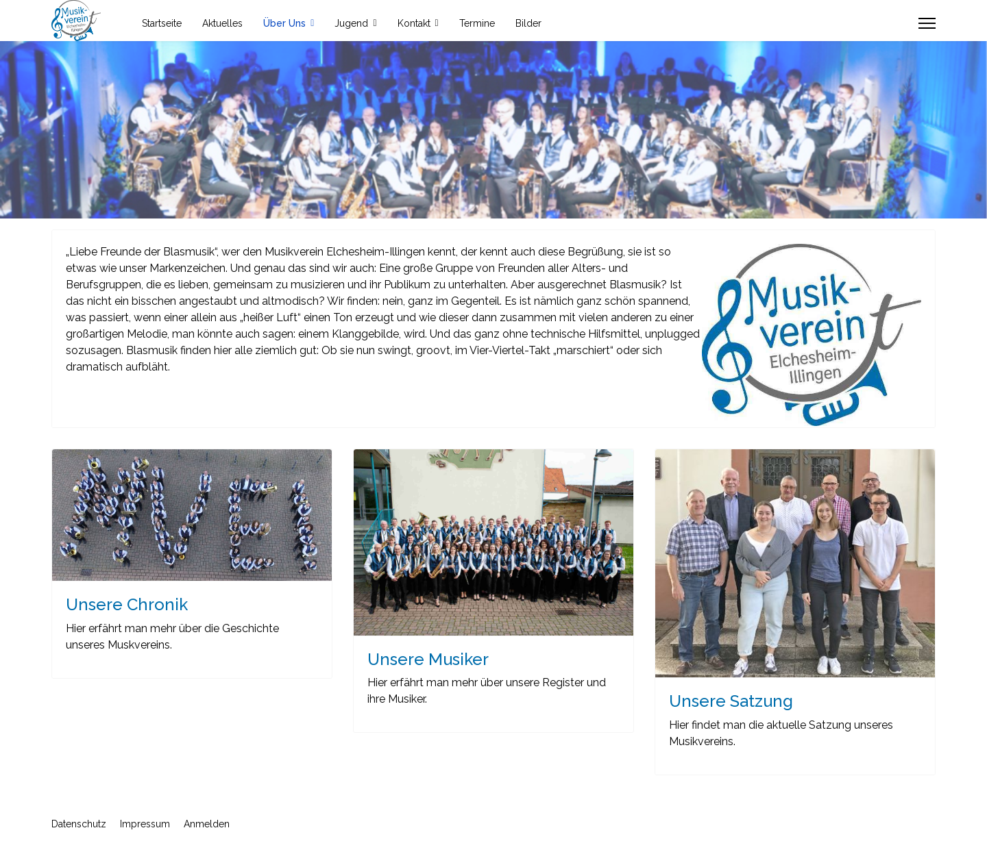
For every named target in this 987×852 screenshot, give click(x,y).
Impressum (145, 823)
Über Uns (284, 23)
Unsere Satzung (731, 701)
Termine (477, 23)
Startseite (162, 23)
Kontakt (414, 23)
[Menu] (927, 23)
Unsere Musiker (428, 659)
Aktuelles (222, 23)
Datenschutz (78, 823)
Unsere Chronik (127, 604)
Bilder (528, 23)
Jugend (351, 23)
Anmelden (207, 823)
